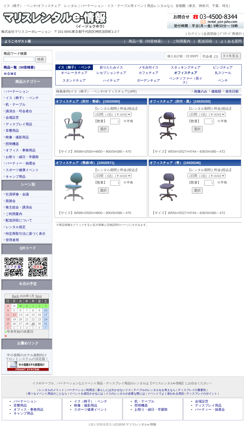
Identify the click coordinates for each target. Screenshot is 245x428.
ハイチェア (111, 80)
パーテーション (17, 91)
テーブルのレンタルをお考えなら (154, 389)
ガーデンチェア (148, 80)
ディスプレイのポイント (201, 393)
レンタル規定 (16, 227)
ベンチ (223, 80)
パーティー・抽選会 (20, 163)
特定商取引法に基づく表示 (25, 233)
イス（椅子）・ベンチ (22, 98)
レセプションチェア (111, 73)
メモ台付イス (148, 67)
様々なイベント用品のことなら (47, 393)
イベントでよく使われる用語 (166, 393)
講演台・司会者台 (19, 111)
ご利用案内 (181, 41)
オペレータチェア (74, 73)
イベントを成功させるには (86, 393)
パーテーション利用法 (81, 389)
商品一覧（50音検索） (147, 41)
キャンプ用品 (16, 176)
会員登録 (210, 34)
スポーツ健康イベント (22, 170)
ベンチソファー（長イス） (185, 80)
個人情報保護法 (101, 424)
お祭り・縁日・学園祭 (22, 157)
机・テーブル (16, 104)
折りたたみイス (111, 67)
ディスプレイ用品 (19, 124)
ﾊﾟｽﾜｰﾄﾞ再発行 (230, 34)
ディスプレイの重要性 (192, 389)
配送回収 (205, 41)
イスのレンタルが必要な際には (125, 393)
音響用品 (12, 130)
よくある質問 (231, 41)
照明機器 (12, 144)
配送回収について (19, 220)
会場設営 (12, 117)
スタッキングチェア (186, 67)
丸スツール (223, 73)
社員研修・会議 (17, 194)
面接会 (11, 201)
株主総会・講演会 (19, 207)
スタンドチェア (74, 80)
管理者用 (12, 240)
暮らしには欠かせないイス (114, 389)
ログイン (194, 34)
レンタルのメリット (51, 389)
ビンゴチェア (223, 67)
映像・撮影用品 (17, 137)
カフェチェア (148, 73)
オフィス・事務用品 (20, 150)
